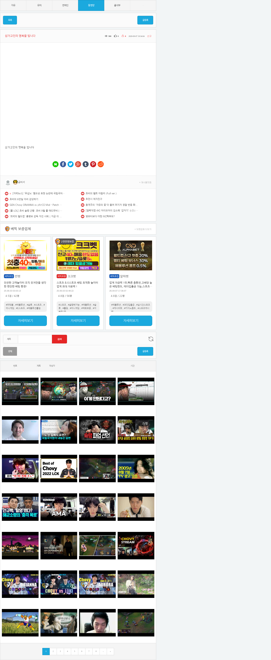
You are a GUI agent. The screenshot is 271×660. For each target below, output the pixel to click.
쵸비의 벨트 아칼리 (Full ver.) (101, 193)
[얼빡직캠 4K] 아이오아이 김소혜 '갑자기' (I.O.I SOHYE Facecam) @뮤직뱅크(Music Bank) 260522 (112, 210)
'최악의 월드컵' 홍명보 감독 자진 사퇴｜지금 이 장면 (36, 216)
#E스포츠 (20, 308)
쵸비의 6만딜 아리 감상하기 (24, 199)
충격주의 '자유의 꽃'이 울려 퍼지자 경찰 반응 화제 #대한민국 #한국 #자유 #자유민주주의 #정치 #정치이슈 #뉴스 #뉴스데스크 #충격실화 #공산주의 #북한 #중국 (112, 205)
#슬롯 (29, 305)
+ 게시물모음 (145, 182)
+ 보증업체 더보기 (143, 229)
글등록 (145, 20)
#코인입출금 (128, 305)
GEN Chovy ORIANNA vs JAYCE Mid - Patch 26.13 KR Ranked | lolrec (36, 205)
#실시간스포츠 (143, 305)
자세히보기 (25, 320)
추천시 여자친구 (94, 199)
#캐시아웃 (117, 308)
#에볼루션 (20, 305)
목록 (10, 20)
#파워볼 (9, 305)
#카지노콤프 (130, 308)
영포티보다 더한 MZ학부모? (100, 216)
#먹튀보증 (86, 308)
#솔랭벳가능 (74, 305)
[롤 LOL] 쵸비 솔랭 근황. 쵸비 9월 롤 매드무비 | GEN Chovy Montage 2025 (36, 211)
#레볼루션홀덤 (33, 308)
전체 (10, 351)
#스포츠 (38, 305)
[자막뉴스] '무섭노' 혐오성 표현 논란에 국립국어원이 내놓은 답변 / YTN (38, 193)
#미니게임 (74, 308)
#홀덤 (65, 308)
